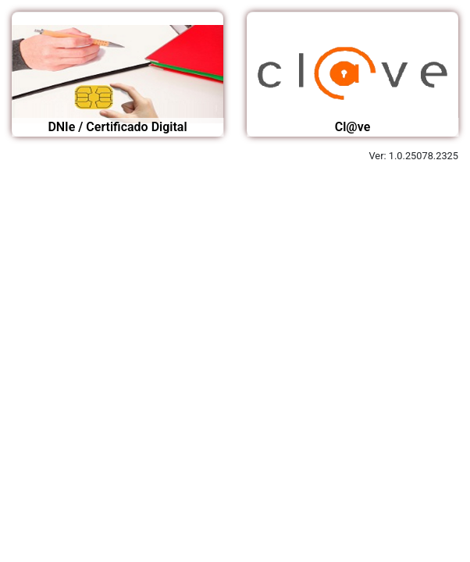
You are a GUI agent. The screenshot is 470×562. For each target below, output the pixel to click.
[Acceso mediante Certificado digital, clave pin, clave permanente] (352, 74)
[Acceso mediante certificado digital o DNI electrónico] (117, 74)
